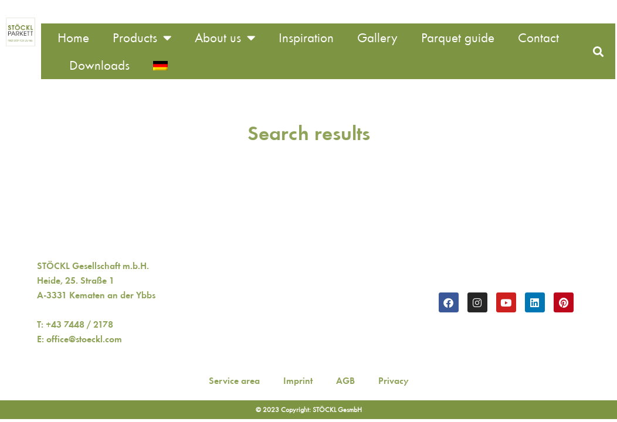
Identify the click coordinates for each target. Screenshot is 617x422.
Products (142, 37)
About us (225, 37)
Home (73, 38)
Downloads (99, 65)
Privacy (393, 380)
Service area (234, 380)
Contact (538, 38)
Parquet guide (457, 38)
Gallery (377, 38)
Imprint (298, 380)
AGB (345, 380)
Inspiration (306, 38)
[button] (598, 51)
